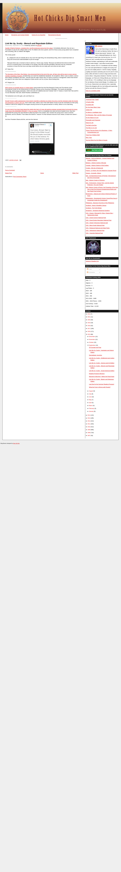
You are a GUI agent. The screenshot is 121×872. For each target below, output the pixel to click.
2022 (88, 314)
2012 (88, 421)
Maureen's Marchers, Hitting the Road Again (101, 376)
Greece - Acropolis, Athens (93, 173)
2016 (88, 331)
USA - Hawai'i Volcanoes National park (97, 223)
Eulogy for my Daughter (38, 35)
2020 (88, 320)
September (92, 345)
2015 (88, 334)
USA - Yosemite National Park (94, 233)
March (91, 405)
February (91, 408)
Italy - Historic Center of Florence (95, 180)
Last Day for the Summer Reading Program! (101, 384)
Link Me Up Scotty (13, 160)
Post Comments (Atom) (19, 176)
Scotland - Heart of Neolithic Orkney (96, 205)
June (90, 397)
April (90, 402)
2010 (88, 427)
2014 (88, 415)
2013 (88, 418)
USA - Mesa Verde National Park (95, 225)
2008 (88, 432)
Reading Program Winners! (97, 373)
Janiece (99, 46)
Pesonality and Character (93, 120)
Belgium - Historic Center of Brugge (96, 163)
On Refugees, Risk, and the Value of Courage (99, 115)
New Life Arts (16, 443)
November (92, 339)
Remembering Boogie (54, 35)
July (90, 394)
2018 (88, 325)
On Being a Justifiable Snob (94, 112)
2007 (88, 435)
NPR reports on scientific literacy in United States (19, 87)
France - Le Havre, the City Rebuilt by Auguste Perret (101, 170)
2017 (88, 328)
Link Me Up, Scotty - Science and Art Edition (101, 363)
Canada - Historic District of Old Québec (97, 165)
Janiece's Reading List (92, 261)
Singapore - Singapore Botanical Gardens (98, 210)
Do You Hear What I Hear (93, 107)
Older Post (75, 173)
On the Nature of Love (92, 117)
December (92, 336)
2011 (88, 424)
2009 (88, 429)
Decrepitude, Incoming (95, 355)
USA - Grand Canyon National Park (96, 217)
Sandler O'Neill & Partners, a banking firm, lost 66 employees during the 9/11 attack (29, 48)
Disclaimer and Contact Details (20, 35)
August (91, 391)
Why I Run (89, 137)
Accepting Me (90, 104)
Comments (91, 272)
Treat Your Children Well (93, 135)
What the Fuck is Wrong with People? (99, 387)
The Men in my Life (91, 128)
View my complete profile (93, 90)
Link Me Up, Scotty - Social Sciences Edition (101, 370)
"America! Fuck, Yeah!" (92, 99)
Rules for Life (89, 122)
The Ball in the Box (91, 125)
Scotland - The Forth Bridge (94, 208)
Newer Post (8, 173)
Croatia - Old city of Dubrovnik (94, 168)
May (90, 399)
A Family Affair (90, 102)
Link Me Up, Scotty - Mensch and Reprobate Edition (29, 43)
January (91, 411)
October (91, 342)
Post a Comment (10, 170)
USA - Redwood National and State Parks (97, 228)
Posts (89, 269)
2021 (88, 317)
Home (6, 35)
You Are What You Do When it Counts (96, 140)
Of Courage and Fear (95, 347)
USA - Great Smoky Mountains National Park (98, 220)
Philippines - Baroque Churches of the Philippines (100, 203)
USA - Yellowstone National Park (95, 230)
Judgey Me (89, 110)
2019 (88, 322)
